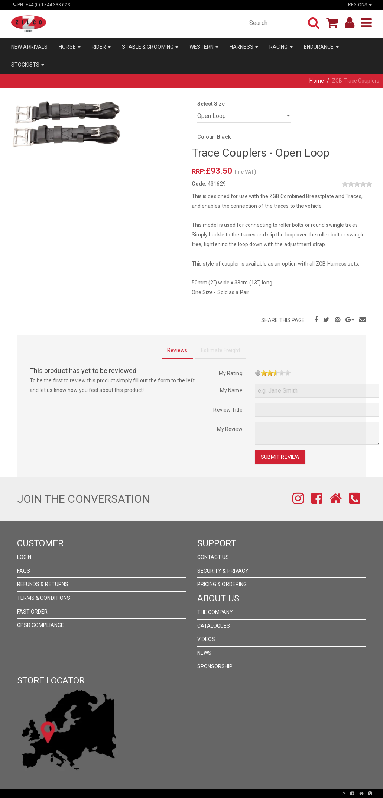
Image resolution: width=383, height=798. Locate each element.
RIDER (101, 47)
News (204, 653)
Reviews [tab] (177, 350)
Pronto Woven (165, 793)
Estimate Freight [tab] (220, 350)
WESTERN (203, 47)
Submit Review (280, 457)
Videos (206, 639)
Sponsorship (215, 666)
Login (24, 557)
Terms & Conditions (44, 598)
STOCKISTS (27, 65)
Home (316, 81)
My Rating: (231, 373)
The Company (215, 612)
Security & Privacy (223, 571)
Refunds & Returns (43, 584)
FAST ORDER (32, 612)
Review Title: (228, 410)
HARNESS (244, 47)
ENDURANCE (321, 47)
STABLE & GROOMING (150, 47)
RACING (281, 47)
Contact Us (213, 557)
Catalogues (213, 626)
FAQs (23, 571)
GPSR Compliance (40, 625)
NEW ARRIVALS (29, 47)
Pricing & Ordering (222, 584)
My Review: (230, 429)
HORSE (70, 47)
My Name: (232, 390)
